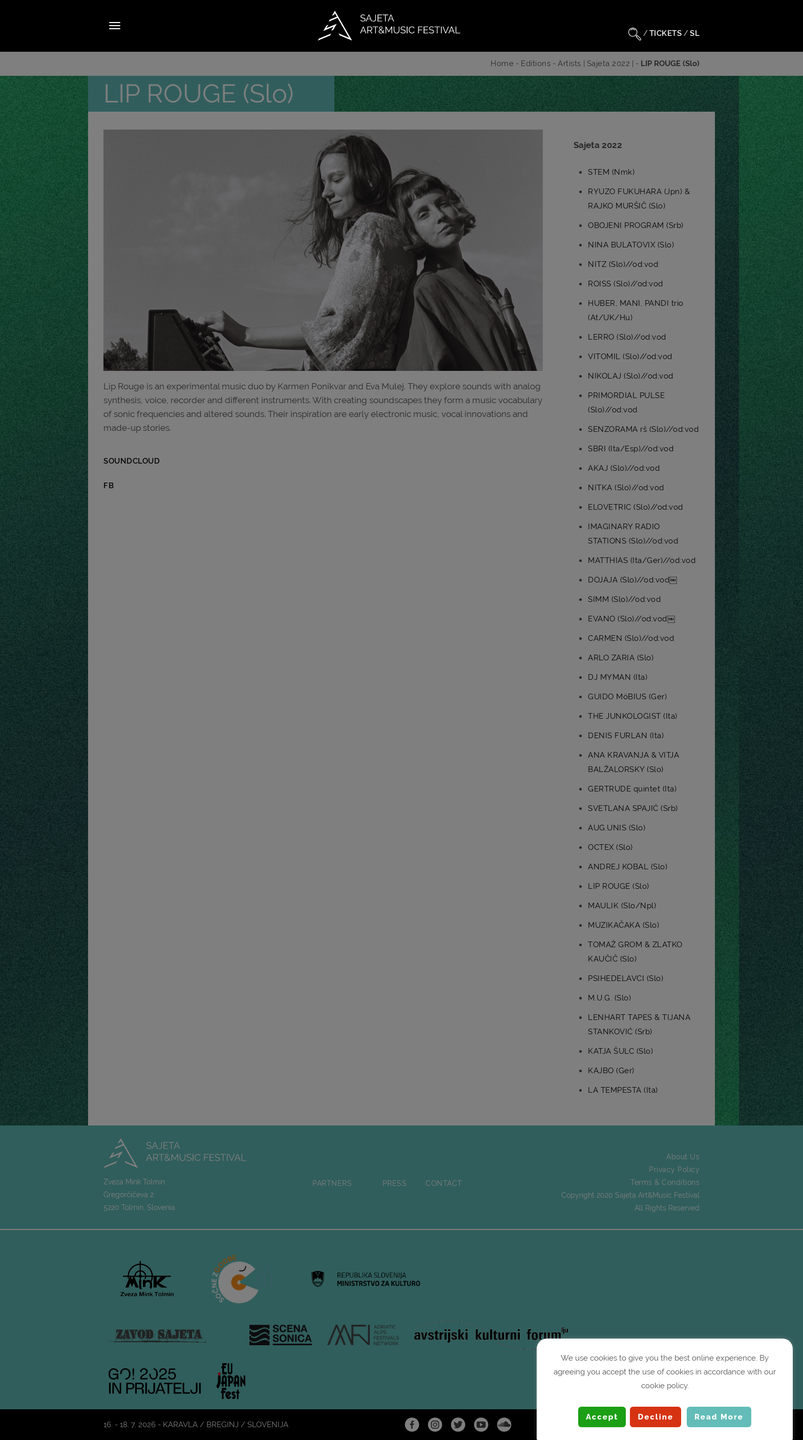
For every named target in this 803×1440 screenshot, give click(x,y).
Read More (719, 1417)
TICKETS (665, 33)
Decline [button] (655, 1417)
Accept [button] (602, 1417)
